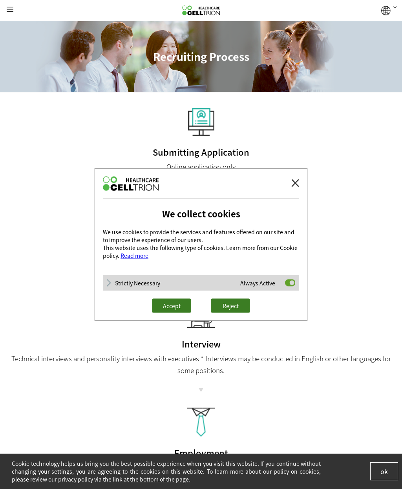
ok (384, 471)
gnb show (10, 10)
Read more (134, 255)
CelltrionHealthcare (201, 11)
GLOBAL (389, 10)
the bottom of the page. (160, 479)
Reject (231, 306)
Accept (172, 306)
